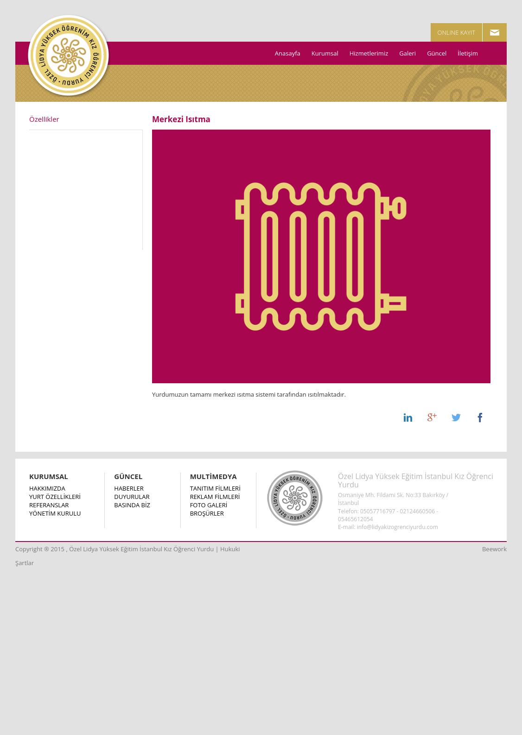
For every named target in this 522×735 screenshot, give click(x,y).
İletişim (468, 53)
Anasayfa (287, 53)
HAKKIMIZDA (47, 488)
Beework (494, 549)
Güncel (436, 53)
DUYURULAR (131, 496)
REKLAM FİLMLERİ (215, 496)
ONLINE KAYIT (457, 32)
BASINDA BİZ (132, 505)
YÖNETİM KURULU (55, 513)
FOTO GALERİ (209, 505)
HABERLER (128, 488)
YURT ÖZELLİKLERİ (55, 496)
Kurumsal (325, 53)
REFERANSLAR (49, 505)
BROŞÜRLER (207, 513)
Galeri (407, 53)
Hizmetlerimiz (369, 53)
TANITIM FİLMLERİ (215, 488)
